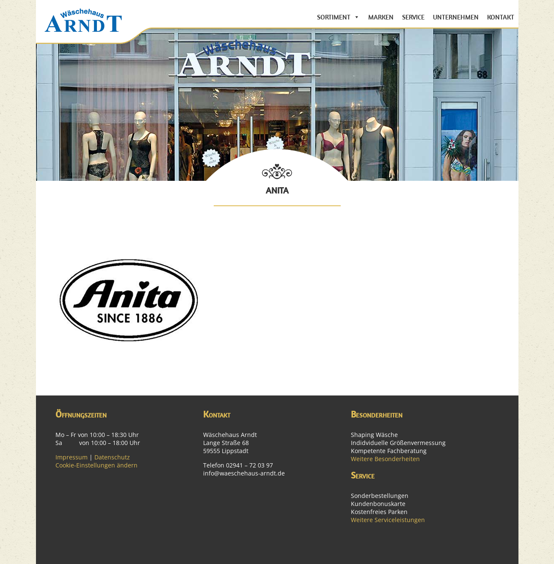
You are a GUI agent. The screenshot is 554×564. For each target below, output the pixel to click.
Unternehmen (456, 17)
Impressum (71, 457)
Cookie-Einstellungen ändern (96, 465)
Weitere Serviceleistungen (388, 520)
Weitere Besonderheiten (385, 459)
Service (413, 17)
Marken (381, 17)
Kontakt (500, 17)
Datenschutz (112, 457)
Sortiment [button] (333, 17)
